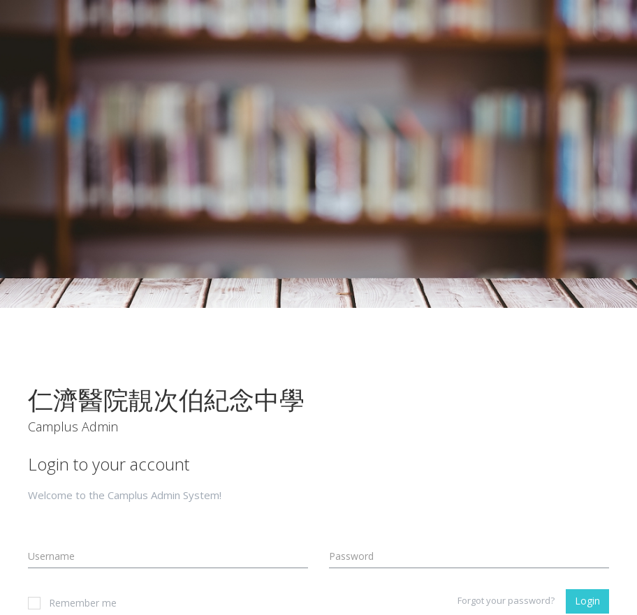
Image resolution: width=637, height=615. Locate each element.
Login (587, 600)
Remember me (72, 602)
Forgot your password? (506, 600)
